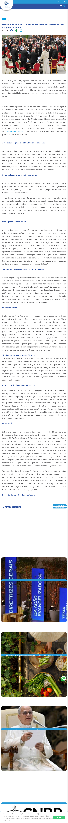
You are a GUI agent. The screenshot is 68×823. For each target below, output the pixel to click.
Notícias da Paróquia (59, 505)
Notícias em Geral (59, 507)
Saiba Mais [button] (6, 821)
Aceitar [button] (59, 817)
